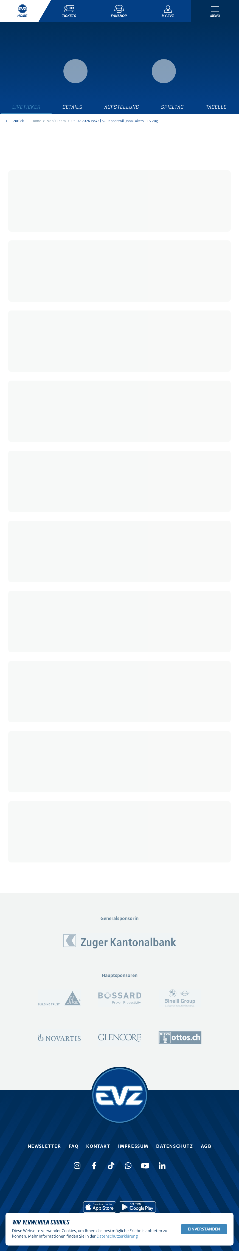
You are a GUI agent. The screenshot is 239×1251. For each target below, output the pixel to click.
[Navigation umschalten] (215, 11)
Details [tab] (73, 107)
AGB (206, 1146)
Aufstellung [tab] (121, 107)
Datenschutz (174, 1146)
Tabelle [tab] (216, 107)
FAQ (74, 1146)
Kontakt (98, 1146)
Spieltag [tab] (172, 107)
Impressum (133, 1146)
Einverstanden (204, 1229)
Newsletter (44, 1146)
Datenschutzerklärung (117, 1236)
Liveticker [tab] (26, 107)
